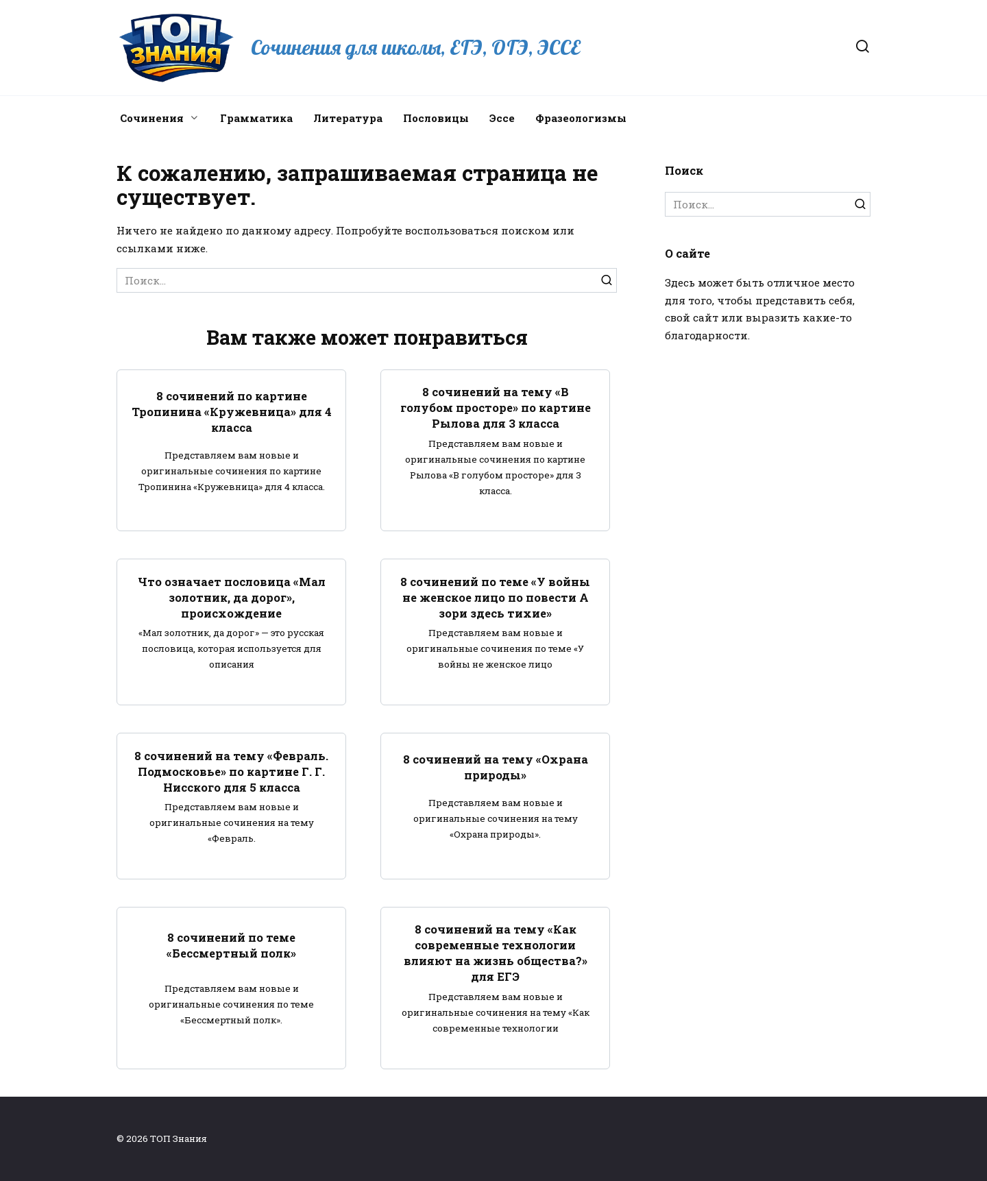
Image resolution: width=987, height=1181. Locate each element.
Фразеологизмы (580, 118)
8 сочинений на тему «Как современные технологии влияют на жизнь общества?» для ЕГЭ (495, 953)
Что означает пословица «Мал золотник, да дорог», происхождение (232, 597)
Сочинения (152, 118)
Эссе (502, 118)
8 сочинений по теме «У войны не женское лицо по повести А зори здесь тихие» (495, 597)
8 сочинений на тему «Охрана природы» (495, 767)
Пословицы (436, 118)
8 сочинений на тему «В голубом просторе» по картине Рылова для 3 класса (495, 407)
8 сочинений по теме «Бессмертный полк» (231, 944)
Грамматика (256, 118)
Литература (347, 118)
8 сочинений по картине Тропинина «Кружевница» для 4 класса (232, 412)
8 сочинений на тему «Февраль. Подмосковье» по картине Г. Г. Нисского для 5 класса (231, 771)
